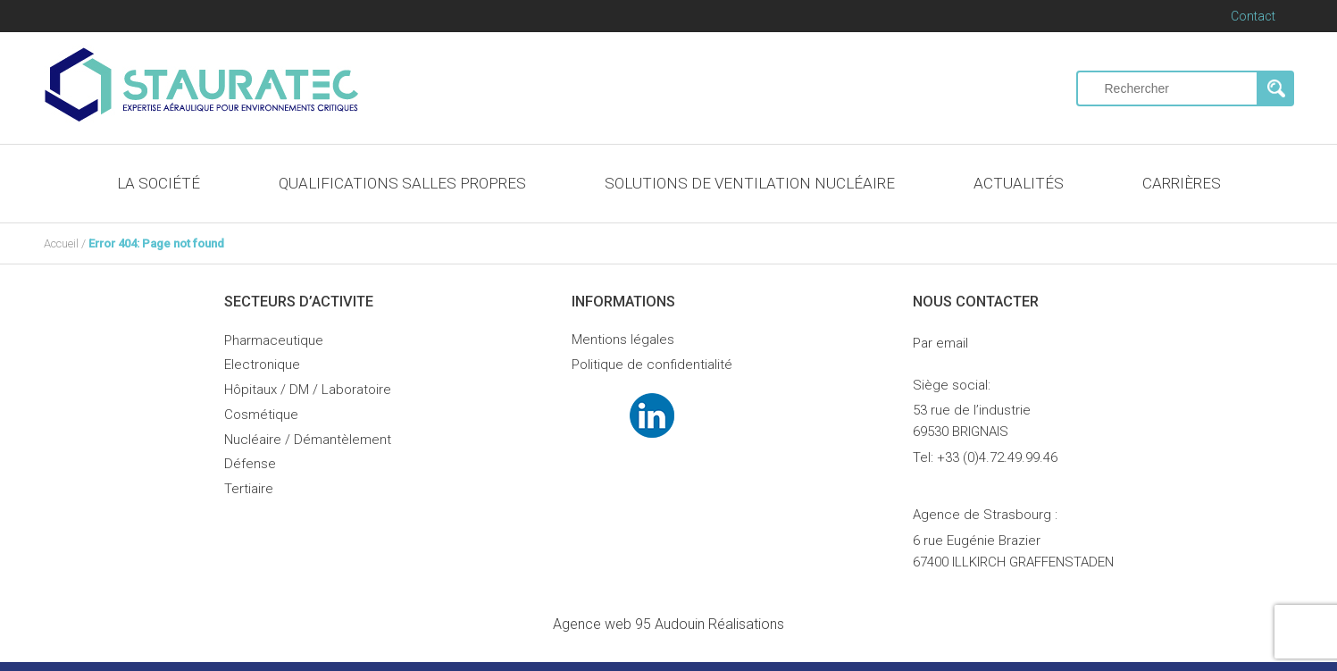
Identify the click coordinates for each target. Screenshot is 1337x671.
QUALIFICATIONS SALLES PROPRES (402, 183)
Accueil (61, 243)
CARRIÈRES (1181, 183)
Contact (1253, 16)
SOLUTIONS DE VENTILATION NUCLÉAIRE (750, 183)
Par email (940, 343)
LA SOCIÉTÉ (158, 183)
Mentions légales (623, 339)
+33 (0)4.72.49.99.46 (997, 457)
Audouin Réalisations (668, 624)
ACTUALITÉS (1019, 183)
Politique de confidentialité (652, 364)
